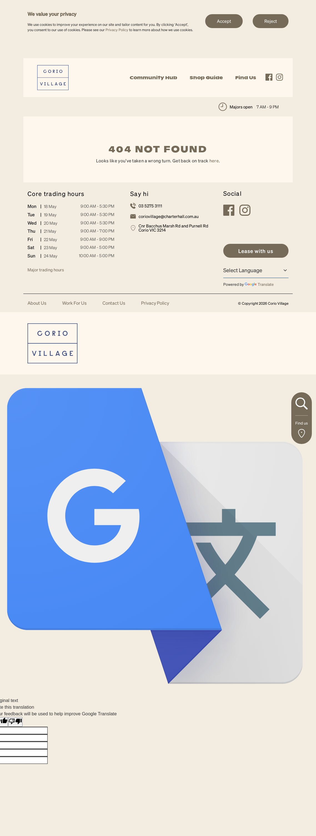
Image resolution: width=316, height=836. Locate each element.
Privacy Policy (117, 29)
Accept (224, 21)
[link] (53, 77)
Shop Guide (206, 78)
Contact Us (113, 303)
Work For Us (74, 303)
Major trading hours (45, 269)
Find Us (245, 78)
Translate (259, 284)
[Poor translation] (15, 722)
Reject (270, 21)
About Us (36, 303)
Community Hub (153, 78)
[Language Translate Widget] (256, 270)
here (214, 160)
